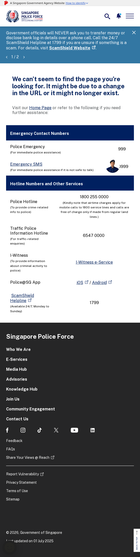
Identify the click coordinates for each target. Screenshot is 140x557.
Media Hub (16, 369)
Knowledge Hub (22, 389)
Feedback (14, 441)
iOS (80, 282)
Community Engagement (30, 409)
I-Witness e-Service (94, 262)
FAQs (10, 449)
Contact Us (17, 419)
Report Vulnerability (22, 474)
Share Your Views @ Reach (27, 457)
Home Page (40, 107)
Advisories (16, 379)
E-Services (16, 359)
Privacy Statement (21, 482)
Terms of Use (17, 491)
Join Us (13, 399)
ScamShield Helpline (22, 298)
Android (99, 282)
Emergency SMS (26, 164)
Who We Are (18, 349)
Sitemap (13, 499)
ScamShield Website (69, 48)
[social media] (7, 430)
